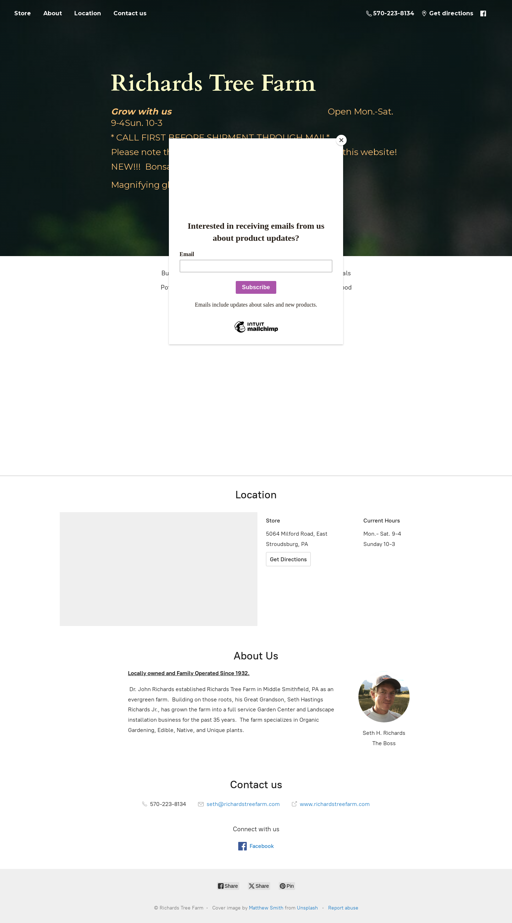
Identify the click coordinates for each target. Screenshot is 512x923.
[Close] (341, 140)
